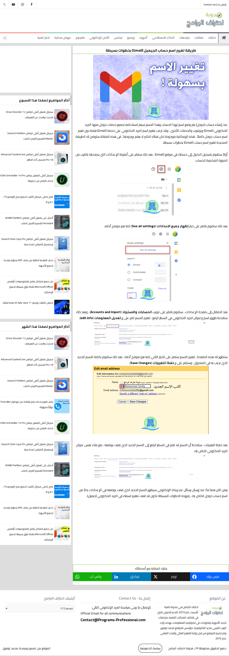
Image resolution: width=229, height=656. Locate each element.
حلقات (212, 37)
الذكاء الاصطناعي (163, 37)
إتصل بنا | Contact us (215, 4)
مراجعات (184, 37)
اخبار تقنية (43, 37)
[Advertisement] (75, 20)
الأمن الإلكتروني (99, 37)
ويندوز (130, 37)
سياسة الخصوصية (150, 648)
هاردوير (80, 37)
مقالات (198, 37)
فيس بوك (213, 576)
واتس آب (96, 576)
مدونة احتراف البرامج (180, 648)
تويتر (174, 576)
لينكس (118, 37)
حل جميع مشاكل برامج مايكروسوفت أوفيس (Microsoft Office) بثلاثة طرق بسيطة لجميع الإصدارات (30, 287)
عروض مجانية (62, 37)
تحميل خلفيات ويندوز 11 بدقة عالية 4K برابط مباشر (28, 302)
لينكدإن (135, 576)
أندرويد (143, 37)
